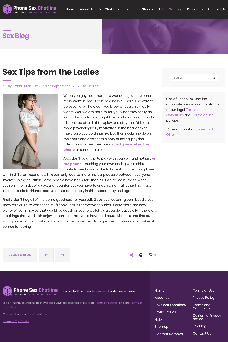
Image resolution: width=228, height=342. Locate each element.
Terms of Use (203, 115)
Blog (95, 86)
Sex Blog (175, 9)
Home (70, 9)
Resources (195, 9)
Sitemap (161, 326)
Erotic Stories (143, 9)
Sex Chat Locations (113, 9)
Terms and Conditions (109, 303)
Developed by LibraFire (16, 321)
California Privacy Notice (207, 317)
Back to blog (19, 255)
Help (161, 9)
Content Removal (169, 334)
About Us (87, 9)
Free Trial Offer (37, 314)
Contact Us (216, 9)
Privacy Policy (204, 297)
